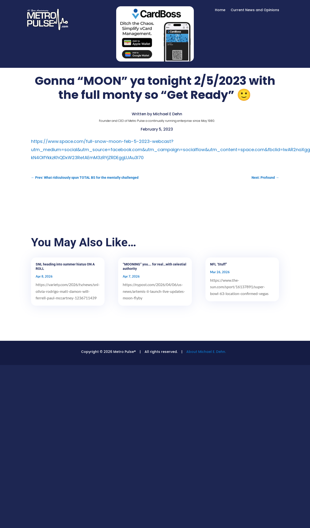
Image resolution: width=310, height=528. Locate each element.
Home (220, 10)
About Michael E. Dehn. (206, 351)
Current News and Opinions (255, 10)
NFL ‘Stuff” (218, 264)
